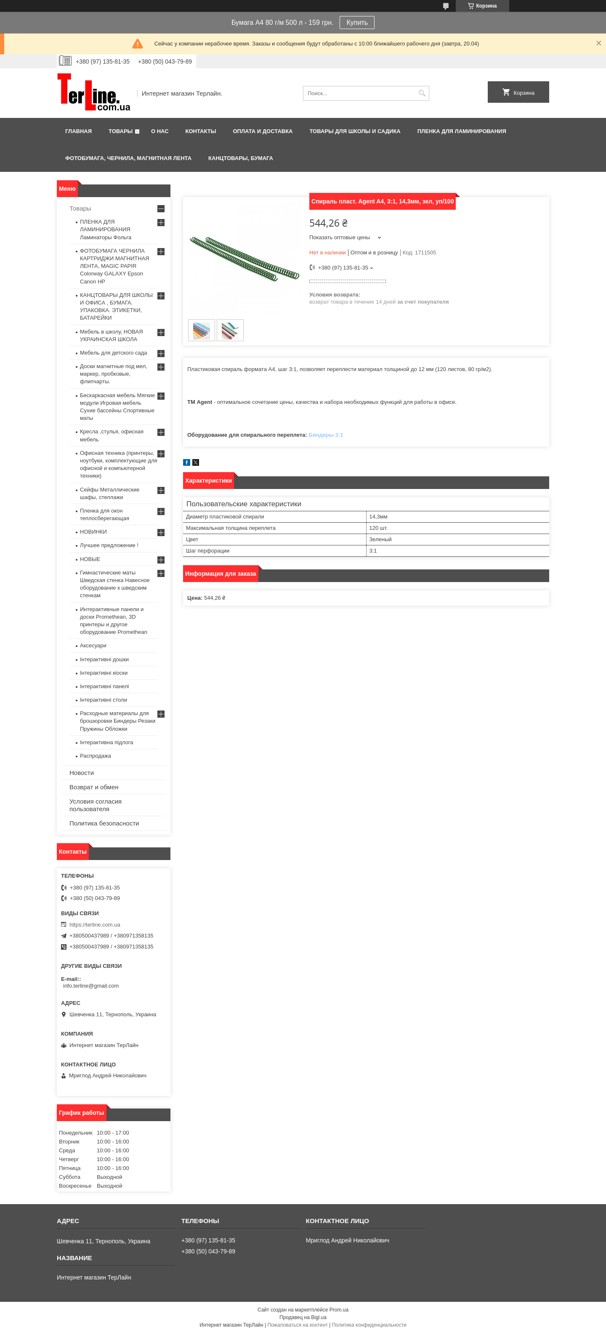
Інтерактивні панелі (104, 686)
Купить (357, 22)
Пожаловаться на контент (297, 1325)
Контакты (201, 131)
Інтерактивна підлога (106, 742)
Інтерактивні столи (103, 700)
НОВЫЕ (90, 559)
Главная (78, 131)
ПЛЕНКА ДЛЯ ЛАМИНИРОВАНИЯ (461, 131)
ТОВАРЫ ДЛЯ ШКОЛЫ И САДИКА (354, 131)
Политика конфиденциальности (369, 1325)
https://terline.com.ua (94, 925)
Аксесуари (93, 645)
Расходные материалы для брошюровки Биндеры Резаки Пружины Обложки (117, 721)
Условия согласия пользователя (95, 805)
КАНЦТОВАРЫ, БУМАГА (240, 158)
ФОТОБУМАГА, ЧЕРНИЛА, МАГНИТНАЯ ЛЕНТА (128, 158)
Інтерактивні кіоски (104, 673)
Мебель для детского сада (113, 353)
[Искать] (422, 93)
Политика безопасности (104, 823)
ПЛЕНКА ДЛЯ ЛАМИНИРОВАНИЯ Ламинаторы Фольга (105, 229)
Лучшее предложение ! (109, 545)
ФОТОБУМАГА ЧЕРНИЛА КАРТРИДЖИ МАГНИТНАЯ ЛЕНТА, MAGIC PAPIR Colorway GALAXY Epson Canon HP (114, 266)
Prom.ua (339, 1310)
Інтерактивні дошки (104, 659)
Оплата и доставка (262, 131)
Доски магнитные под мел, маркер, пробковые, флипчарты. (113, 374)
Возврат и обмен (94, 787)
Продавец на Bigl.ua (303, 1317)
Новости (81, 772)
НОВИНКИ (93, 532)
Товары (121, 131)
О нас (160, 131)
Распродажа (95, 756)
